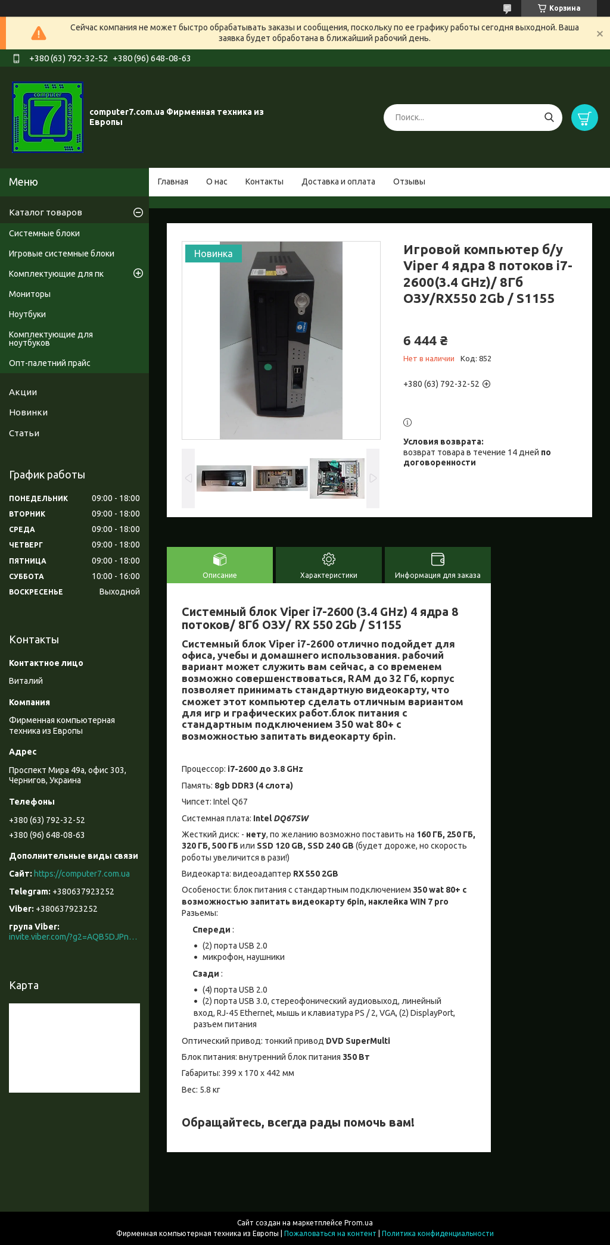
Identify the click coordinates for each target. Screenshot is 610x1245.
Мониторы (30, 294)
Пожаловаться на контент (330, 1233)
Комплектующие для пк (56, 274)
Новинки (28, 412)
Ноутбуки (27, 314)
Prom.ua (358, 1223)
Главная (173, 181)
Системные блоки (44, 233)
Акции (23, 392)
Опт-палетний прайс (50, 363)
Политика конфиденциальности (438, 1233)
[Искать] (549, 117)
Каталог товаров (45, 212)
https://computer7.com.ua (82, 873)
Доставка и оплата (338, 181)
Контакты (264, 181)
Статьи (24, 433)
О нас (217, 181)
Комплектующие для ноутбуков (51, 339)
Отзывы (409, 181)
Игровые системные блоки (61, 253)
